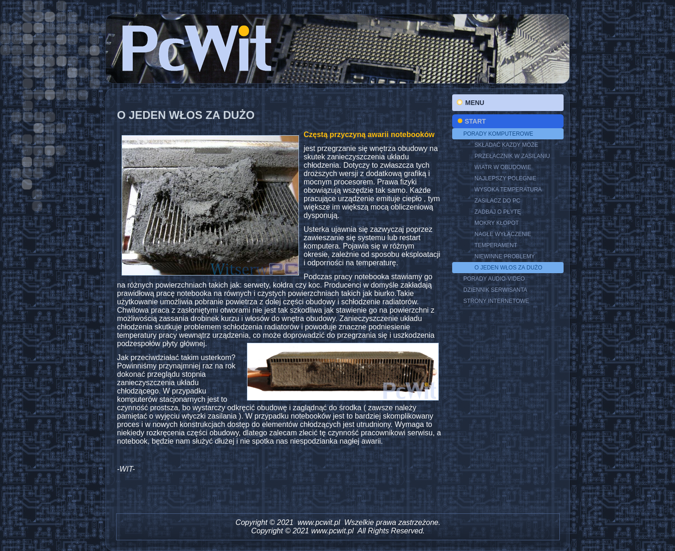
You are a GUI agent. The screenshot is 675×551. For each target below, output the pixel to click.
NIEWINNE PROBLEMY (504, 256)
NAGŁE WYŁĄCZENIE (502, 234)
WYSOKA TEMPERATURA (508, 189)
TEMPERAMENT (495, 245)
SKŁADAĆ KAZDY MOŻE (506, 145)
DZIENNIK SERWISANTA (495, 290)
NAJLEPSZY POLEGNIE (505, 178)
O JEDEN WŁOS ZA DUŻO (508, 267)
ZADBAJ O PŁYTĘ (497, 212)
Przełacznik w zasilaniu (512, 156)
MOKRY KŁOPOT (496, 223)
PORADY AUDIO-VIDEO (494, 279)
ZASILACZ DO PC (497, 200)
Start (475, 121)
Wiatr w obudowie (502, 167)
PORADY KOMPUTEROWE (498, 134)
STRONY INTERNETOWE (496, 301)
